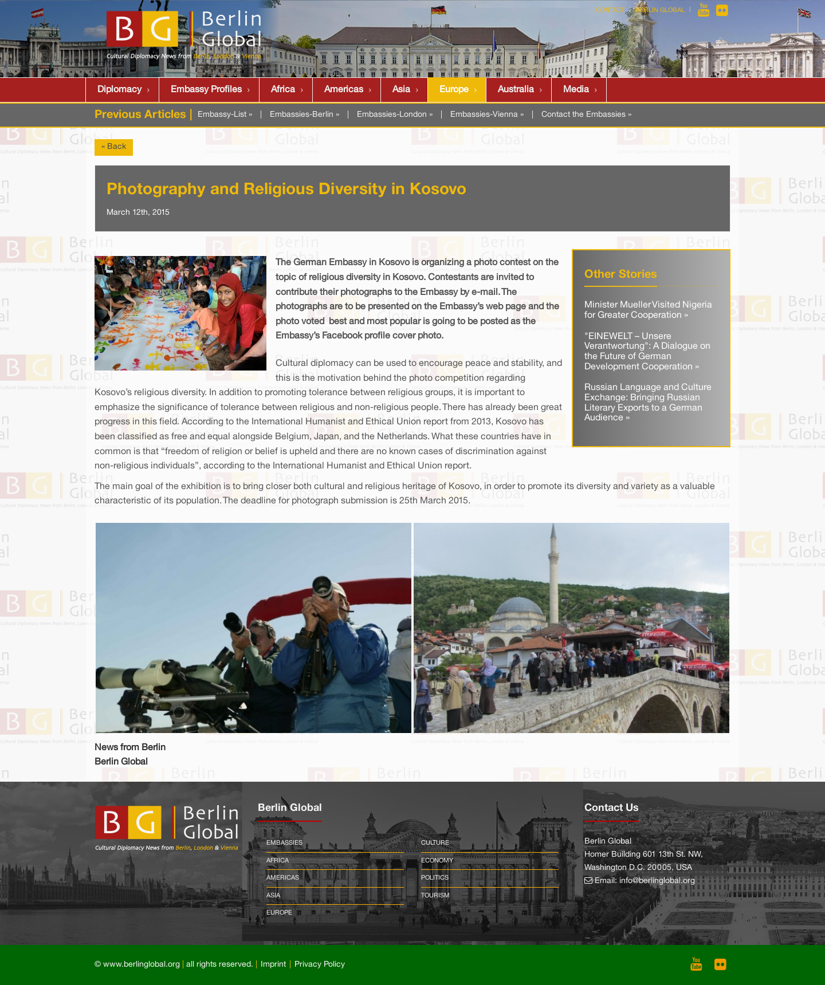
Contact (610, 10)
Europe (454, 90)
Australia (516, 90)
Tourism (435, 896)
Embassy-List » (225, 115)
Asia (401, 90)
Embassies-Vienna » (487, 115)
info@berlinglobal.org (657, 881)
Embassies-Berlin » (304, 115)
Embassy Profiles (206, 90)
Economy (437, 861)
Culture (435, 843)
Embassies (284, 843)
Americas (343, 90)
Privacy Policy (319, 964)
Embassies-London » (395, 115)
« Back (113, 147)
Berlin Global (660, 10)
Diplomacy (119, 90)
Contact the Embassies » (586, 115)
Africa (283, 90)
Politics (435, 878)
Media (576, 90)
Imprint (273, 964)
